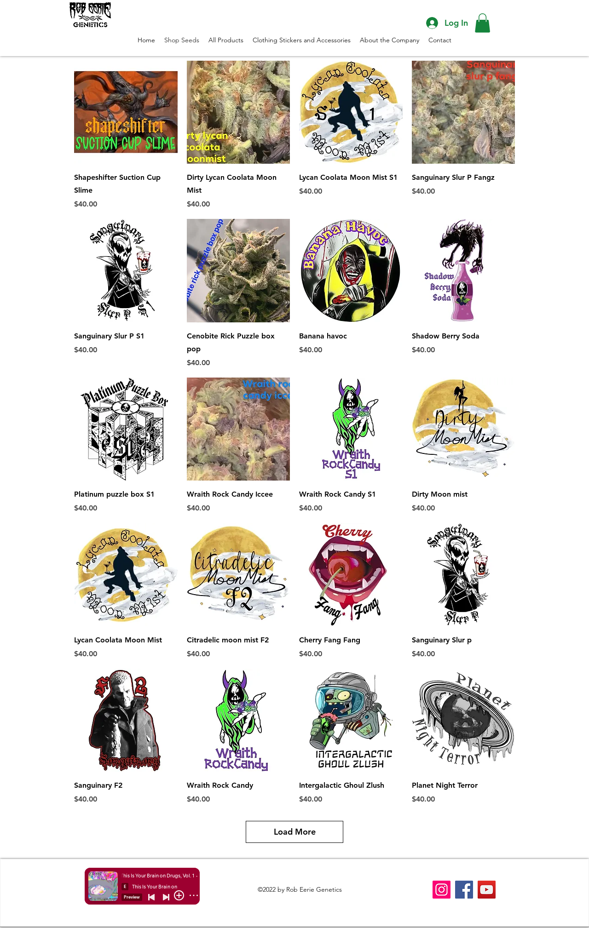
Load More (295, 831)
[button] (482, 23)
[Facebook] (464, 890)
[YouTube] (487, 890)
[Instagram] (441, 890)
